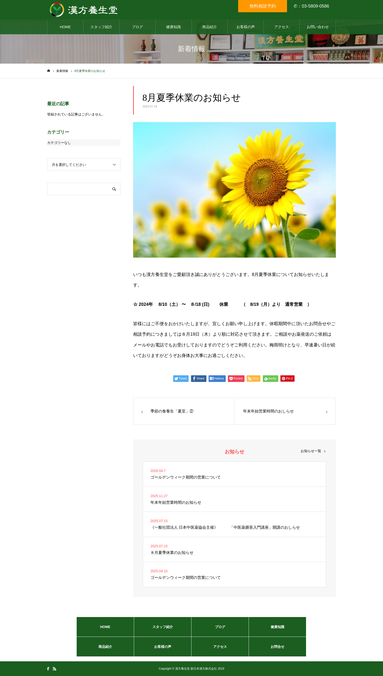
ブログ (137, 27)
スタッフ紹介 (101, 27)
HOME (65, 27)
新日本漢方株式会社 (204, 668)
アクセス (281, 27)
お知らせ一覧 (311, 451)
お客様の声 (245, 27)
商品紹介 (209, 27)
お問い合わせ (318, 27)
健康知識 (173, 27)
